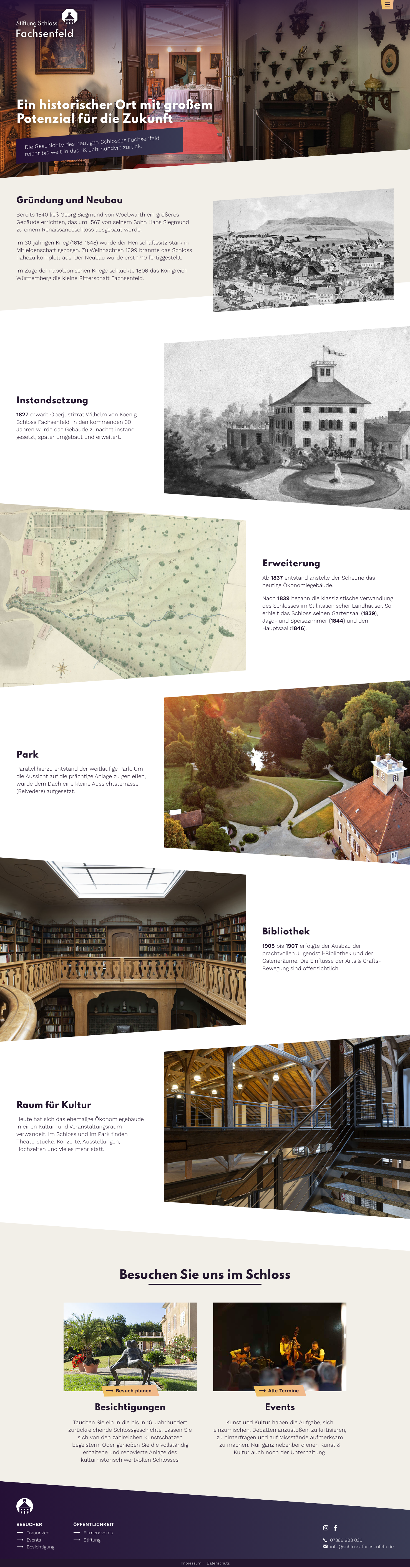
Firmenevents (98, 1532)
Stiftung (92, 1540)
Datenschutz (218, 1563)
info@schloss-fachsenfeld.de (358, 1546)
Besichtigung (40, 1547)
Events (34, 1540)
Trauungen (38, 1532)
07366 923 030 (342, 1540)
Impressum (191, 1563)
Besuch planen (134, 1390)
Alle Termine (283, 1390)
